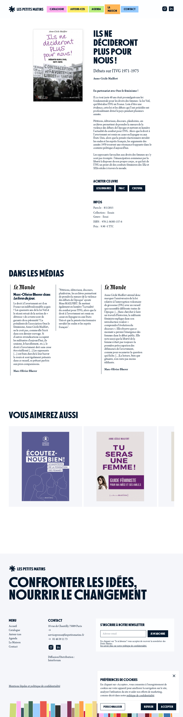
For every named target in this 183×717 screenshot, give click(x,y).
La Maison (15, 642)
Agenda (96, 9)
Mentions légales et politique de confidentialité (34, 686)
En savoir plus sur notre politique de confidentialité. (123, 645)
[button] (174, 675)
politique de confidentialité (140, 695)
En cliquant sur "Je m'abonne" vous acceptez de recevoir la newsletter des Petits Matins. (133, 643)
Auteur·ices (77, 9)
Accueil (13, 626)
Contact (130, 9)
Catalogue (57, 9)
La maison (112, 9)
